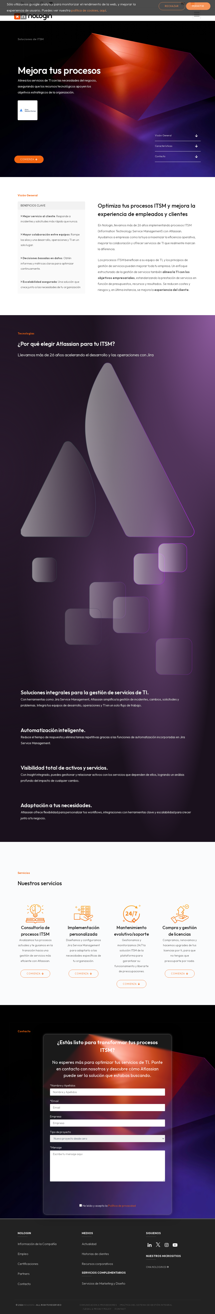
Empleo (23, 1254)
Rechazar (172, 6)
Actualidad (89, 1244)
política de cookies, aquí (88, 10)
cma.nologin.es (156, 1267)
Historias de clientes (95, 1254)
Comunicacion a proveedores (98, 1304)
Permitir (198, 6)
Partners (24, 1274)
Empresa (55, 1116)
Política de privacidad (122, 1205)
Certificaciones (28, 1264)
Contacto (160, 156)
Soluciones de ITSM (31, 39)
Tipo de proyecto (60, 1132)
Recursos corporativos (97, 1264)
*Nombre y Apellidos (62, 1085)
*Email (54, 1101)
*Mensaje (55, 1147)
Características (163, 145)
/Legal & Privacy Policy (97, 1308)
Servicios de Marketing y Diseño (103, 1283)
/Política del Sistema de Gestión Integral (146, 1304)
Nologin (29, 1304)
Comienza (27, 159)
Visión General (163, 135)
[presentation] (108, 1192)
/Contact (120, 1308)
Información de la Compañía (37, 1244)
